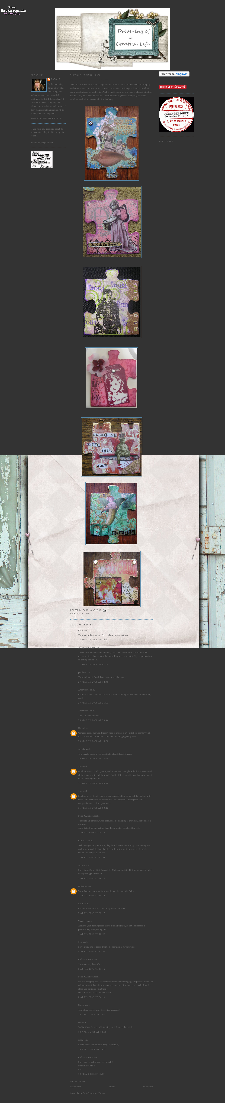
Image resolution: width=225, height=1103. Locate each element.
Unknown (82, 886)
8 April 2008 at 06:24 (91, 997)
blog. (110, 99)
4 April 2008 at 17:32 (91, 951)
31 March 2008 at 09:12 (93, 808)
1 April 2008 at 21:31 (91, 857)
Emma (81, 1005)
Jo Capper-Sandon (86, 647)
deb (80, 1022)
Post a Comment (77, 1081)
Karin (80, 903)
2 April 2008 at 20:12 (91, 878)
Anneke (81, 749)
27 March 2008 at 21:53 (93, 702)
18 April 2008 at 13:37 (92, 1049)
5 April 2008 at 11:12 (91, 968)
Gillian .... (82, 840)
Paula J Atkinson (86, 815)
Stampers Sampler (132, 88)
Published (85, 613)
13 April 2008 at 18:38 (92, 1032)
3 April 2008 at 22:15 (91, 913)
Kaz (80, 728)
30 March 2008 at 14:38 (93, 741)
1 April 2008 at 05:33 (91, 832)
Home (112, 1086)
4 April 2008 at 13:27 (91, 934)
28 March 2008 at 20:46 (93, 720)
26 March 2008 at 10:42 (93, 639)
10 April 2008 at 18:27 (92, 1014)
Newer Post (75, 1086)
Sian (80, 942)
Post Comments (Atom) (94, 1093)
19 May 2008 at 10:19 (91, 1074)
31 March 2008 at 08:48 (93, 783)
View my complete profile (46, 118)
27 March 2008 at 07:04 (93, 664)
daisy (80, 1039)
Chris (80, 630)
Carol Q (55, 79)
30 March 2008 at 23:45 (93, 758)
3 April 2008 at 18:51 (91, 895)
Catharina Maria (85, 959)
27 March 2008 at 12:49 (93, 681)
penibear (82, 672)
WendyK (82, 921)
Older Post (148, 1086)
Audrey (81, 865)
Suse (80, 766)
